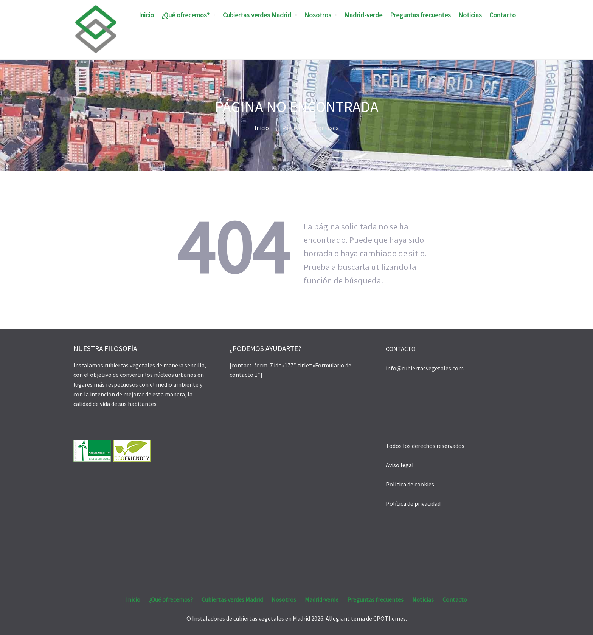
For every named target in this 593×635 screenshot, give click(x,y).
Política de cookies (410, 484)
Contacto (502, 15)
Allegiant (338, 618)
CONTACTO (401, 349)
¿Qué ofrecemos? (185, 15)
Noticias (470, 15)
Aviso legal (400, 465)
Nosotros (317, 15)
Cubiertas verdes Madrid (257, 15)
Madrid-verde (363, 15)
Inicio (146, 15)
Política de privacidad (413, 503)
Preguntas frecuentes (420, 15)
